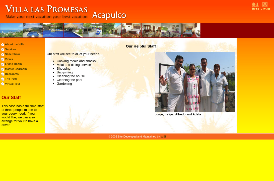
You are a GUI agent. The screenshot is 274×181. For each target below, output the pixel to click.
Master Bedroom (16, 68)
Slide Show (12, 54)
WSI (163, 136)
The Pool (11, 78)
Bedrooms (12, 73)
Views (9, 59)
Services (10, 49)
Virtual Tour (12, 83)
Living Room (13, 63)
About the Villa (14, 44)
